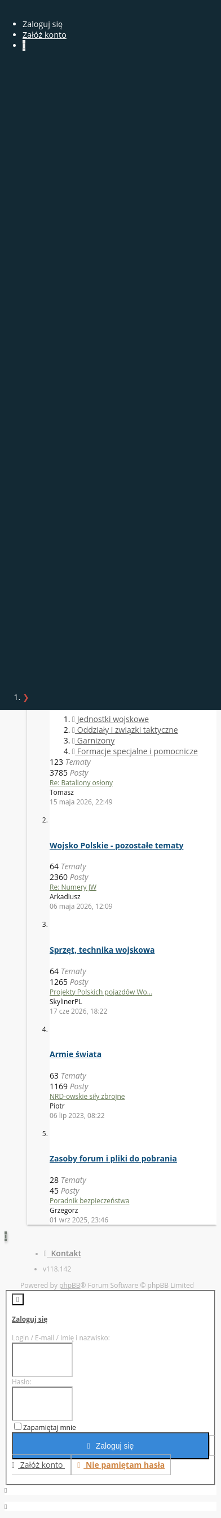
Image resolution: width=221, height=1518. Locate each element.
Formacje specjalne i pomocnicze (135, 751)
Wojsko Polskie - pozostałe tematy (116, 845)
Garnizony (93, 740)
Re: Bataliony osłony (81, 782)
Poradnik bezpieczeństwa (89, 1200)
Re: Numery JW (73, 887)
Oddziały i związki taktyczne (125, 729)
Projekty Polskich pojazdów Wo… (101, 992)
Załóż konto (45, 34)
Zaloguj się (29, 1319)
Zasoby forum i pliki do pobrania (113, 1158)
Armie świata (75, 1054)
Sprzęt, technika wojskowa (102, 949)
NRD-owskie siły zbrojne (87, 1096)
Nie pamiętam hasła (121, 1464)
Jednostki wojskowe (110, 719)
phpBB (70, 1285)
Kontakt (62, 1253)
